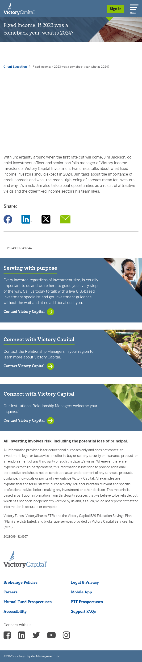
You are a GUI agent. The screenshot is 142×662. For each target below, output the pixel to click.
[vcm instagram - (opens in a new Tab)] (66, 636)
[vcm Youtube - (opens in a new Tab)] (51, 636)
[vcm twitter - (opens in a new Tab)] (36, 636)
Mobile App (81, 592)
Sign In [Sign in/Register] (115, 9)
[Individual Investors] (19, 8)
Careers (10, 592)
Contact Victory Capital (24, 311)
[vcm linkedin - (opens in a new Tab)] (21, 636)
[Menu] (133, 6)
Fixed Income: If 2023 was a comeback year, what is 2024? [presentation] (71, 67)
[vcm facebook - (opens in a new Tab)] (7, 636)
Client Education (15, 67)
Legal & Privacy (85, 582)
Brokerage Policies (21, 582)
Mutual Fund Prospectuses (28, 601)
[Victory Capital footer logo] (25, 567)
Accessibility (15, 611)
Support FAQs (83, 611)
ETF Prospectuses (87, 601)
